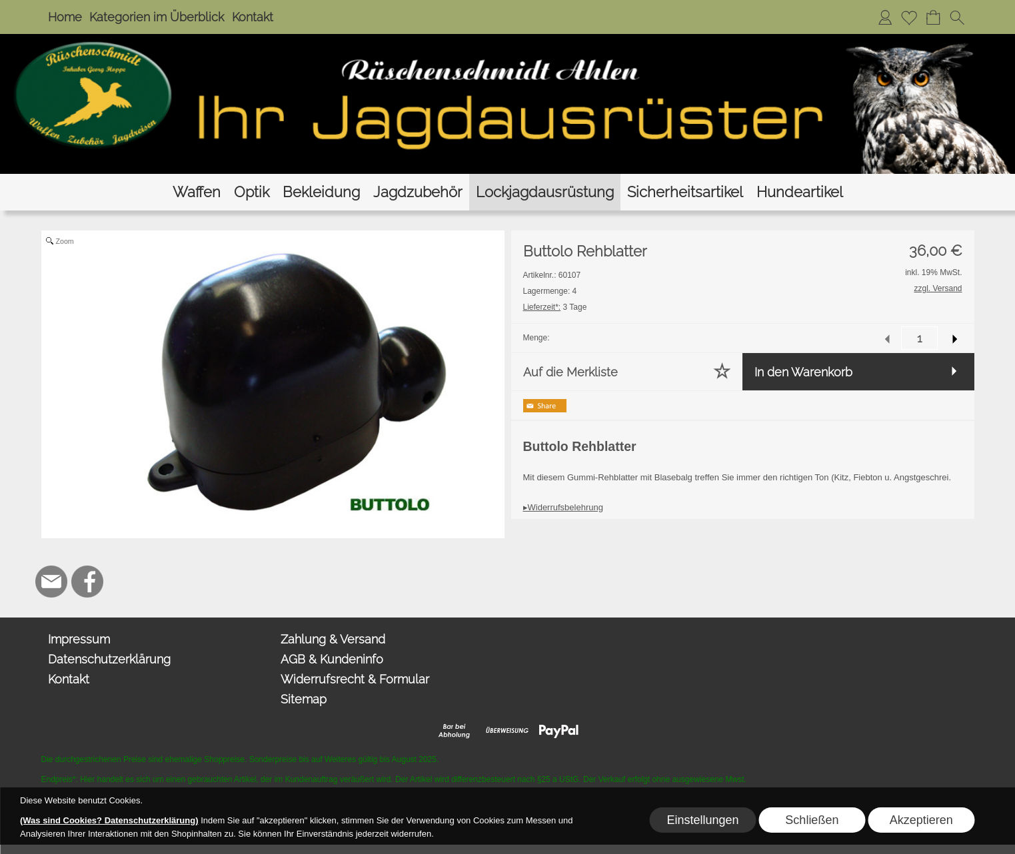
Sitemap (304, 699)
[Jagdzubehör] (418, 192)
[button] (957, 17)
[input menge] (919, 338)
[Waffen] (196, 192)
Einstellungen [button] (702, 820)
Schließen (811, 820)
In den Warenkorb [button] (803, 372)
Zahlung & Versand (333, 639)
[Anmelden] (885, 17)
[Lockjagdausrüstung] (544, 192)
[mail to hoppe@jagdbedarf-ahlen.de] (51, 581)
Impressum (79, 639)
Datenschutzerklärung (109, 659)
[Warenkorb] (933, 17)
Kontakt (252, 17)
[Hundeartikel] (800, 192)
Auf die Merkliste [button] (570, 372)
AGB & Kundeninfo (332, 659)
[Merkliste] (909, 17)
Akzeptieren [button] (921, 820)
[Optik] (251, 192)
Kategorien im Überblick (156, 17)
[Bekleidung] (321, 192)
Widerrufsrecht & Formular (355, 679)
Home (65, 17)
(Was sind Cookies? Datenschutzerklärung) (109, 820)
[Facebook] (87, 581)
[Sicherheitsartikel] (685, 192)
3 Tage (555, 307)
